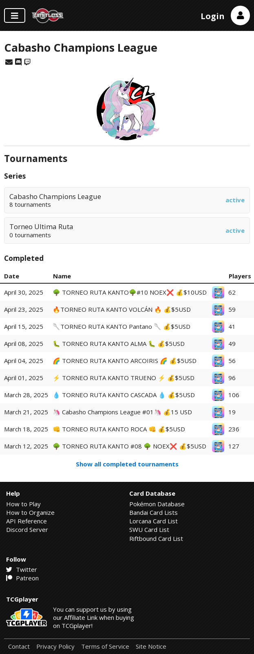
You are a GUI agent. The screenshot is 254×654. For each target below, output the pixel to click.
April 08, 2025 (23, 343)
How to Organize (30, 512)
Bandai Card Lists (153, 512)
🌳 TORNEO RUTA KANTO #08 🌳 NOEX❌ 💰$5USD (129, 446)
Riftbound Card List (156, 538)
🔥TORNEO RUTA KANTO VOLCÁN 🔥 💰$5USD (122, 309)
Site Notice (151, 646)
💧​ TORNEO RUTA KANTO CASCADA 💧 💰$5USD (124, 395)
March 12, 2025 (26, 446)
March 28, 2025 (26, 395)
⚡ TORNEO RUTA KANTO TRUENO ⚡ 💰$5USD (123, 378)
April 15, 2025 (23, 326)
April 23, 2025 (23, 309)
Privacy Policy (55, 646)
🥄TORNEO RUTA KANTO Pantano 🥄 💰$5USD (121, 326)
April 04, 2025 (23, 361)
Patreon (22, 578)
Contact (19, 646)
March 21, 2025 (26, 412)
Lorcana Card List (153, 521)
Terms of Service (105, 646)
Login (213, 16)
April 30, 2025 (23, 292)
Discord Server (27, 529)
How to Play (23, 504)
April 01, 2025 (23, 378)
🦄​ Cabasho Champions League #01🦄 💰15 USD (122, 412)
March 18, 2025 (26, 429)
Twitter (21, 569)
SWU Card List (149, 529)
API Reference (26, 521)
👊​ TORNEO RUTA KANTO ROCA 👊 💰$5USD (119, 429)
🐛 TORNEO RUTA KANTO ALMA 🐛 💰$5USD (119, 343)
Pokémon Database (157, 504)
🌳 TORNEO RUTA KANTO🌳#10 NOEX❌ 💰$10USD (130, 292)
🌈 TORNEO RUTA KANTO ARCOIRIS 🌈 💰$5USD (125, 361)
